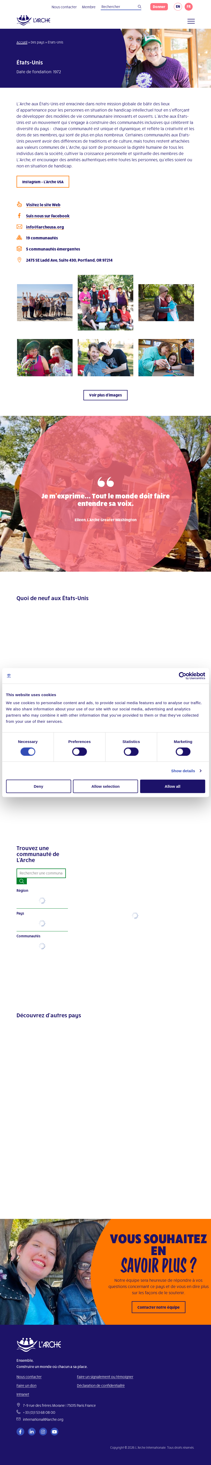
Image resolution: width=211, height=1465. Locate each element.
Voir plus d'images (105, 395)
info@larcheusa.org (45, 226)
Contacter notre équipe (158, 1307)
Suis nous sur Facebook (48, 215)
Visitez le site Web (43, 204)
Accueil (22, 42)
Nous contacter (64, 7)
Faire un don (26, 1385)
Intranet (23, 1394)
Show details (183, 770)
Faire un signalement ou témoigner (105, 1376)
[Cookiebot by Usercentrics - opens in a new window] (182, 676)
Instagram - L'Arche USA (43, 181)
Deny (38, 786)
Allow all (173, 786)
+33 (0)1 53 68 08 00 (39, 1412)
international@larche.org (43, 1419)
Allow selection (105, 786)
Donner (159, 6)
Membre (89, 7)
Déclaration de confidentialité (101, 1385)
